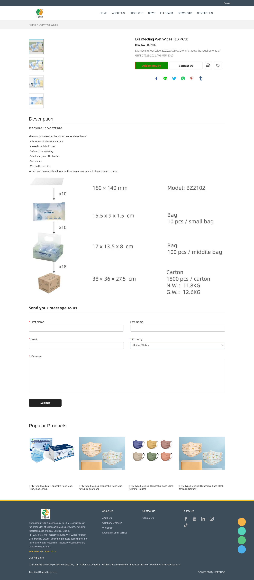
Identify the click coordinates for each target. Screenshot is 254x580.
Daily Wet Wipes (48, 24)
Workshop (107, 527)
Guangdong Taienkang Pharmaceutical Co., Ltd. (54, 564)
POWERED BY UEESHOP (211, 572)
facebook (156, 78)
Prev (36, 34)
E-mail (242, 522)
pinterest (191, 78)
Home (103, 13)
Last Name (136, 322)
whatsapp (183, 78)
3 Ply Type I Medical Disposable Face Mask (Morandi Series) (151, 487)
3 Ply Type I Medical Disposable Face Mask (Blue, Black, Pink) (51, 487)
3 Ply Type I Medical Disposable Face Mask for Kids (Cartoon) (201, 487)
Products (136, 13)
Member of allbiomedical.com (165, 564)
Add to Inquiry (151, 65)
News (151, 13)
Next (36, 112)
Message (35, 356)
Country (136, 339)
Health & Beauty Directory (115, 564)
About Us (118, 13)
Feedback (166, 13)
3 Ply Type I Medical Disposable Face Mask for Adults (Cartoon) (101, 487)
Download (185, 13)
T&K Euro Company (90, 564)
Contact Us (205, 13)
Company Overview (112, 523)
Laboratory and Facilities (114, 532)
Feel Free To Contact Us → (42, 551)
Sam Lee (242, 531)
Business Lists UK (139, 564)
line (165, 78)
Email (33, 339)
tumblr (200, 78)
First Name (36, 322)
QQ (242, 549)
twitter (174, 78)
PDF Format (208, 65)
